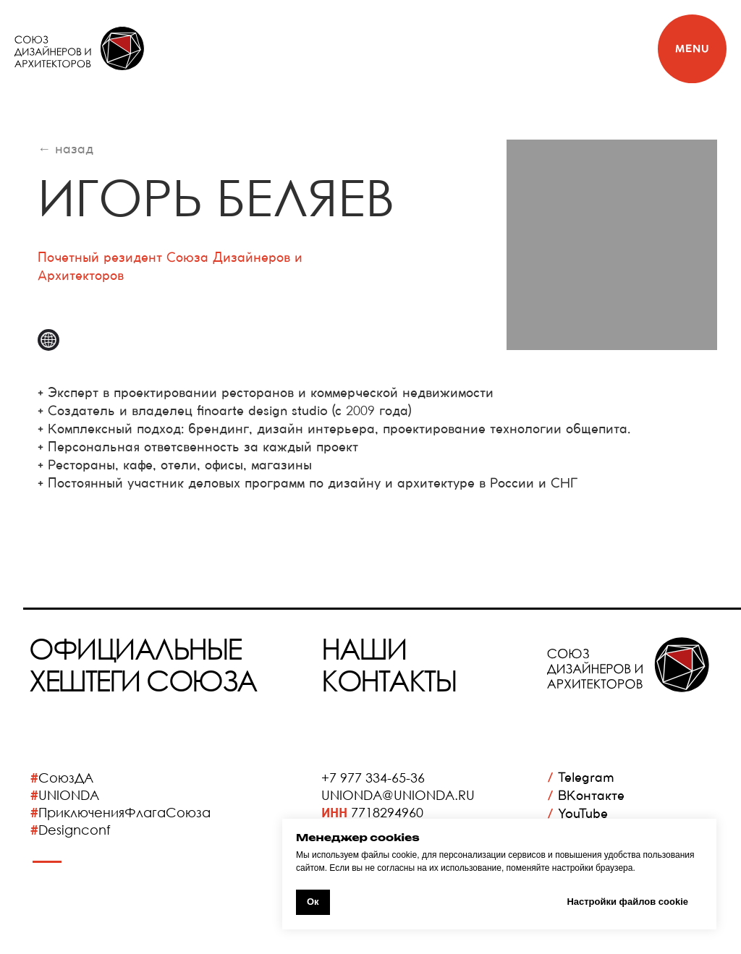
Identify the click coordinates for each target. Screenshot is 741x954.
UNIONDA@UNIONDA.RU (398, 795)
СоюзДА (65, 777)
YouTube (577, 813)
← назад (65, 148)
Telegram (580, 777)
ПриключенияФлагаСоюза (124, 812)
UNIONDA (68, 795)
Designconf (74, 830)
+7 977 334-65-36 (373, 777)
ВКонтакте (585, 795)
